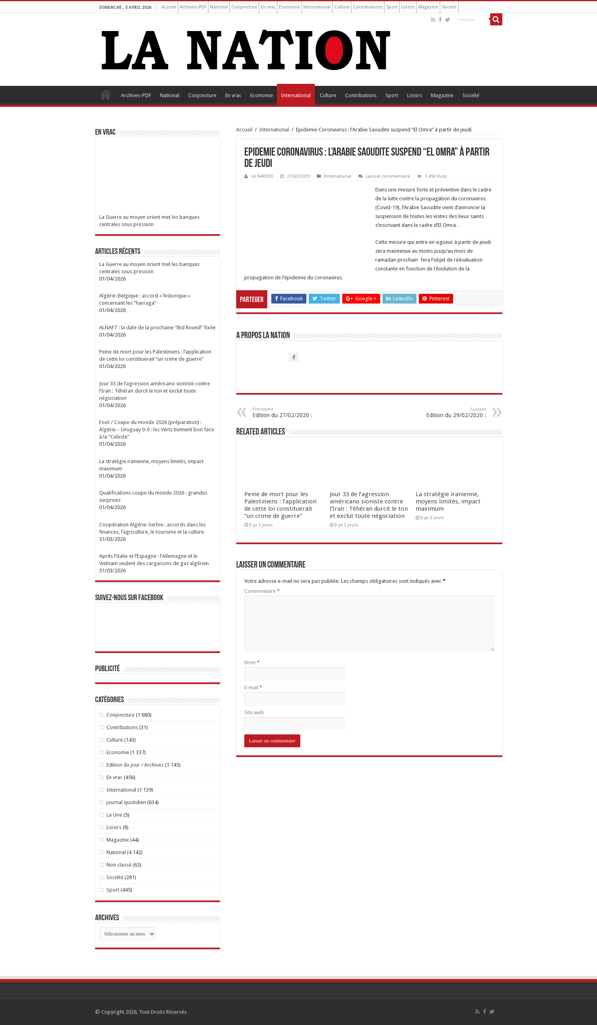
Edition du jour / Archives (135, 765)
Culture (341, 7)
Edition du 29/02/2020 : (445, 412)
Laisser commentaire (388, 176)
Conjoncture (244, 7)
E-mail (253, 687)
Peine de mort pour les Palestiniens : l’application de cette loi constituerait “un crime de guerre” (280, 505)
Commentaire (262, 591)
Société (449, 7)
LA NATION (262, 176)
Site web (254, 712)
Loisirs (408, 7)
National (219, 7)
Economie (289, 7)
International (317, 7)
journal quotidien (126, 802)
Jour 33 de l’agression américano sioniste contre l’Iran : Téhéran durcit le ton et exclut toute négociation (369, 505)
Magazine (428, 7)
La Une (114, 815)
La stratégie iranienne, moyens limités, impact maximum (448, 501)
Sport (391, 7)
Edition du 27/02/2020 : (293, 412)
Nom (252, 662)
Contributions (368, 7)
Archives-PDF (193, 7)
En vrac (268, 7)
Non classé (118, 865)
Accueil (169, 7)
